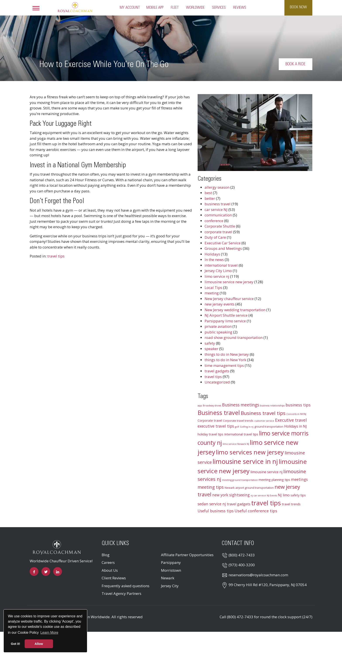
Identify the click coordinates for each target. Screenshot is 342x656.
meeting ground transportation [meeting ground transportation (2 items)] (240, 480)
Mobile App (154, 7)
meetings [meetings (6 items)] (299, 479)
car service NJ (216, 209)
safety (210, 343)
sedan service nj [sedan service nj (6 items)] (212, 503)
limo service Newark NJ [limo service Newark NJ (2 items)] (236, 443)
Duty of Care (215, 237)
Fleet (175, 7)
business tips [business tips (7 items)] (298, 404)
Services (219, 7)
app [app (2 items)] (200, 405)
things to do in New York (225, 359)
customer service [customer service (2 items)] (264, 420)
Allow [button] (39, 644)
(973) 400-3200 (242, 564)
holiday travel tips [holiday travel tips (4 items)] (210, 434)
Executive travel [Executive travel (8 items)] (291, 420)
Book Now (298, 7)
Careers (108, 562)
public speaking (218, 332)
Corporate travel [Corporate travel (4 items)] (210, 420)
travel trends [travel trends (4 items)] (291, 504)
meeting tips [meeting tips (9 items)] (211, 487)
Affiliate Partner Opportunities (187, 554)
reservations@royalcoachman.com (258, 574)
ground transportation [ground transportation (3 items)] (268, 426)
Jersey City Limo (218, 270)
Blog (105, 554)
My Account (130, 7)
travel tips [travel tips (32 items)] (266, 503)
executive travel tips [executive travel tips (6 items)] (216, 426)
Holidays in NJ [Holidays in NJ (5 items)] (295, 426)
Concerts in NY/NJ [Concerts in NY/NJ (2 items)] (296, 414)
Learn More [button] (49, 632)
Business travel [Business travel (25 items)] (219, 413)
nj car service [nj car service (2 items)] (258, 495)
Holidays (212, 254)
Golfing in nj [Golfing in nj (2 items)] (246, 426)
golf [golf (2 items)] (237, 426)
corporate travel (218, 231)
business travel (218, 203)
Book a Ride (299, 64)
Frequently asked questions (125, 585)
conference (214, 220)
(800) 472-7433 (242, 555)
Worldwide (195, 7)
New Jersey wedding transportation (235, 309)
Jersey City (170, 585)
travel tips (56, 256)
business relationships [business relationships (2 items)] (272, 405)
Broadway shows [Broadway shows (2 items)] (212, 405)
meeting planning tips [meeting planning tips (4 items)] (274, 479)
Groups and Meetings (223, 248)
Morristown (171, 570)
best (208, 192)
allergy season (217, 187)
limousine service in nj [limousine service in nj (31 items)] (245, 461)
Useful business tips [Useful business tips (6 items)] (216, 510)
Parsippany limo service (225, 320)
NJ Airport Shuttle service (226, 315)
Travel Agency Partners (121, 593)
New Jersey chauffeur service (229, 298)
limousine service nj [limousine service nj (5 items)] (266, 472)
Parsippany (171, 562)
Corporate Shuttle (220, 226)
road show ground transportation (234, 337)
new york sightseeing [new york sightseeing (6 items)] (231, 494)
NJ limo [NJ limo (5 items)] (284, 495)
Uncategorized (217, 382)
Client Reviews (114, 577)
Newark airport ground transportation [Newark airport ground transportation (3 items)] (249, 488)
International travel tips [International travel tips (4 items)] (241, 434)
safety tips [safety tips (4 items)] (298, 495)
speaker (211, 348)
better (210, 198)
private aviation (218, 326)
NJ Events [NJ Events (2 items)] (272, 495)
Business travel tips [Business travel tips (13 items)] (263, 413)
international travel (221, 265)
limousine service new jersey (229, 281)
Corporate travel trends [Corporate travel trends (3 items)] (238, 421)
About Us (110, 570)
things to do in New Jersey (227, 354)
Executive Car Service (223, 242)
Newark (167, 577)
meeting (212, 292)
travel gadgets (217, 370)
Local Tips (213, 287)
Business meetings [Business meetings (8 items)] (240, 405)
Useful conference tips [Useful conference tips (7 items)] (255, 510)
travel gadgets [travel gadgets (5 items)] (238, 504)
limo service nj (217, 276)
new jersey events (219, 304)
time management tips (224, 365)
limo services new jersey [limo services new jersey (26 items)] (250, 452)
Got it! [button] (15, 644)
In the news (214, 259)
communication (218, 215)
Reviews (239, 7)
